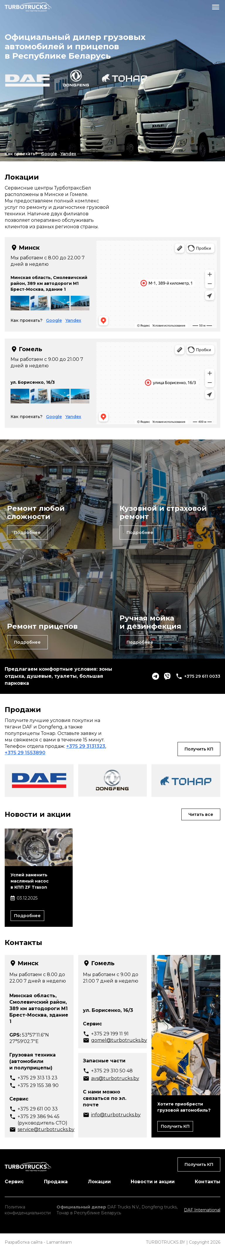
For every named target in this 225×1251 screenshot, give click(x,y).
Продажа (56, 1181)
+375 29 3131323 (85, 746)
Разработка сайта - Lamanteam (38, 1242)
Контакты (207, 1181)
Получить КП (199, 749)
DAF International (202, 1210)
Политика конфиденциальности (28, 1210)
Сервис (14, 1181)
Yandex (68, 153)
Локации (99, 1181)
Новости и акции (153, 1181)
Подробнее (27, 532)
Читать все (200, 814)
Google (49, 153)
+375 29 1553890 (25, 752)
